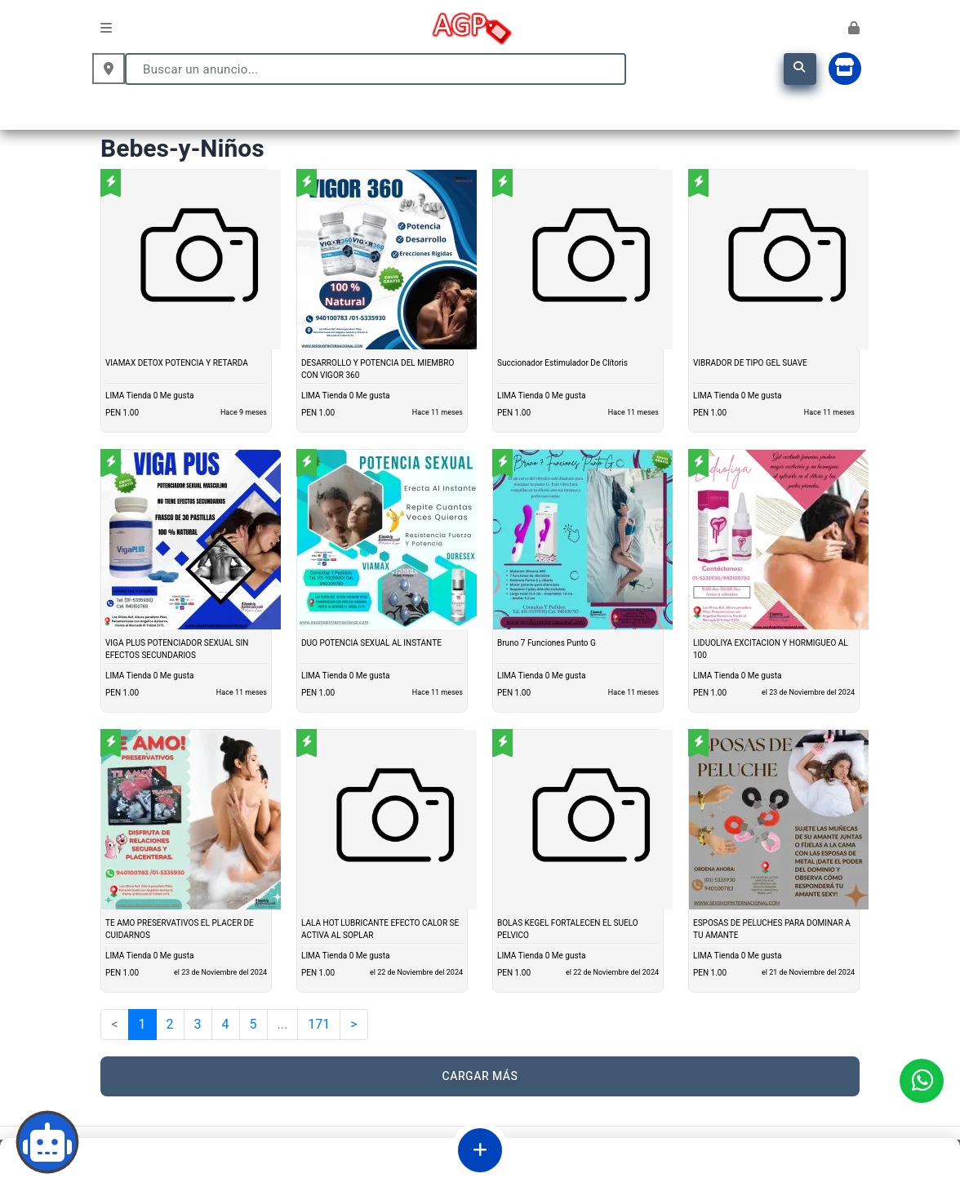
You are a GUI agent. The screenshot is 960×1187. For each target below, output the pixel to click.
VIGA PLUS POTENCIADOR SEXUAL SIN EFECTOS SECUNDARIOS (176, 649)
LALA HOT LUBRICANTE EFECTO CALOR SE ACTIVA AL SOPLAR (380, 929)
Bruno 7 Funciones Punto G (546, 643)
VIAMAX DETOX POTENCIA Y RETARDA (176, 363)
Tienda (139, 396)
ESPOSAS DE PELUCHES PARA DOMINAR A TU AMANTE (772, 929)
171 (319, 1024)
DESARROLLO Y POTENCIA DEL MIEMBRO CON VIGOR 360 (377, 369)
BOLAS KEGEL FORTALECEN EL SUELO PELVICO (567, 929)
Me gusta (177, 396)
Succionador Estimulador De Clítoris (562, 363)
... (283, 1024)
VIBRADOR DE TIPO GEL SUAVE (750, 363)
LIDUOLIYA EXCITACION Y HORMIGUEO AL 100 (770, 649)
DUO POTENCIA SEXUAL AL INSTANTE (371, 643)
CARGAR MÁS (480, 1076)
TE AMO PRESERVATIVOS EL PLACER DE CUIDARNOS (179, 929)
